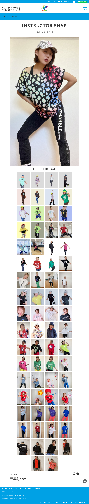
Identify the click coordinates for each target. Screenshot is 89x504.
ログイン (50, 1)
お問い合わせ (68, 1)
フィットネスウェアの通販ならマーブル (61, 502)
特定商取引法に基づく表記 (9, 488)
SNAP (8, 16)
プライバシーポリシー (26, 488)
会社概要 (37, 488)
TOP (3, 16)
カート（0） (58, 1)
